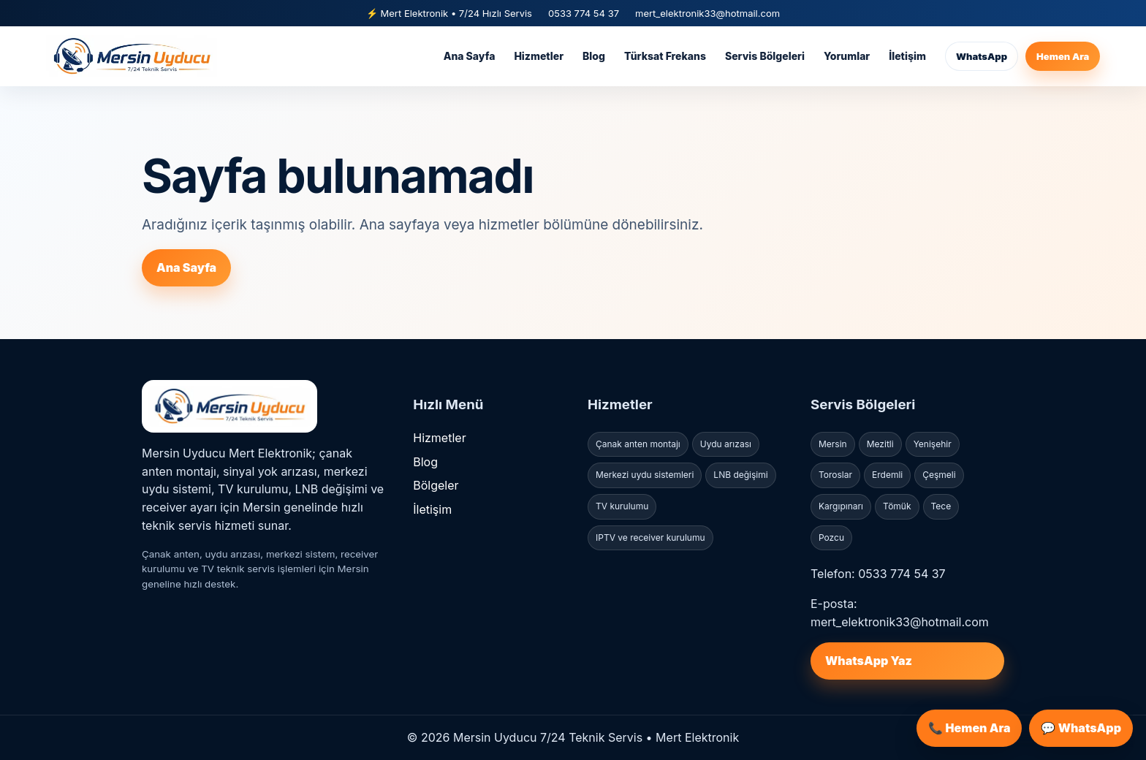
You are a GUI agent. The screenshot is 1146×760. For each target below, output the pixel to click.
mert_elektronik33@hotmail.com (707, 13)
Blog (594, 56)
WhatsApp (981, 56)
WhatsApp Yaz (868, 660)
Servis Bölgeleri (765, 56)
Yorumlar (847, 56)
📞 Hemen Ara (969, 728)
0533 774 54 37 (583, 13)
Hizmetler (538, 56)
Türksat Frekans (665, 56)
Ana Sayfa (470, 56)
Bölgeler (435, 485)
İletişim (907, 56)
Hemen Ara (1062, 56)
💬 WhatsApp (1081, 728)
